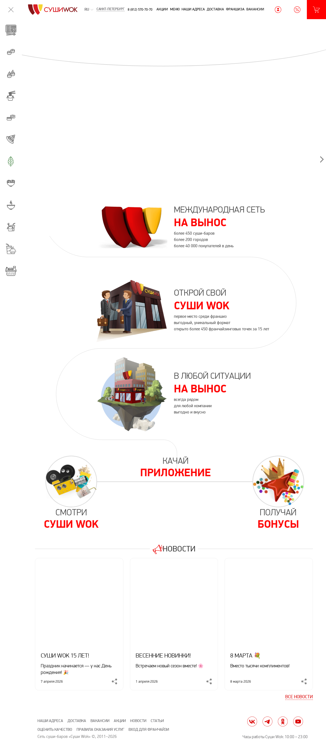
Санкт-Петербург (110, 9)
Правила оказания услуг (100, 729)
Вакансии (255, 9)
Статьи (157, 720)
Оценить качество (54, 729)
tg (267, 721)
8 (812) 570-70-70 (140, 9)
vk (252, 721)
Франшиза (235, 9)
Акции (162, 9)
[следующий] (290, 71)
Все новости (299, 697)
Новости (179, 548)
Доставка (215, 9)
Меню (175, 9)
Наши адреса (193, 9)
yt (298, 721)
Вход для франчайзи (149, 729)
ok (283, 721)
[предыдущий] (58, 71)
